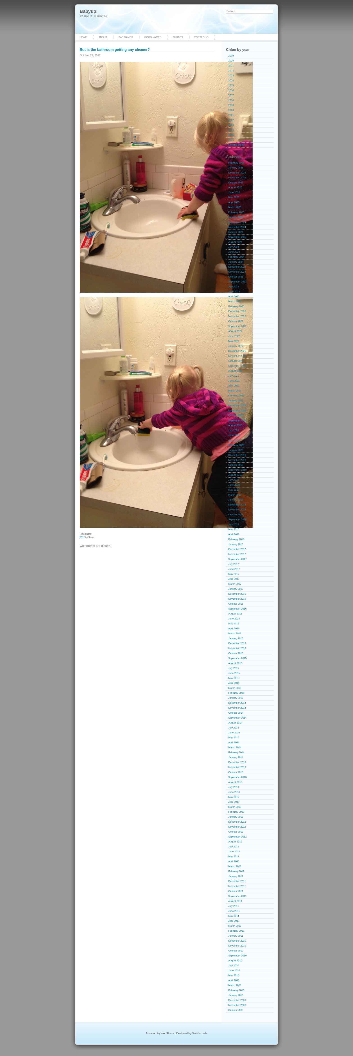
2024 (231, 130)
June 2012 (234, 851)
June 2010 (234, 970)
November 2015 (237, 648)
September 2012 (237, 836)
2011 (231, 65)
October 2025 (235, 182)
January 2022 (235, 346)
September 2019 (237, 470)
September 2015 (237, 658)
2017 (231, 95)
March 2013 (234, 807)
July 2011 (233, 906)
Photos (178, 37)
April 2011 (234, 920)
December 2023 (237, 266)
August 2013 (235, 782)
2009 (231, 55)
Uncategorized (236, 144)
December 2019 (237, 455)
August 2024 (235, 242)
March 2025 (234, 207)
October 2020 (235, 415)
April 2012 (234, 861)
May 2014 (233, 737)
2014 (231, 80)
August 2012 (235, 841)
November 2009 (237, 1005)
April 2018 (234, 534)
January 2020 (235, 450)
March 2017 (234, 584)
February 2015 (236, 693)
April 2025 (234, 202)
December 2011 (237, 881)
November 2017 (237, 554)
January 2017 (235, 588)
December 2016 (237, 593)
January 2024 (235, 261)
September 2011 (237, 896)
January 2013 (235, 816)
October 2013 (235, 772)
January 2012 (235, 876)
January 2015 (235, 697)
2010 (231, 60)
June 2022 (234, 336)
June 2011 (234, 911)
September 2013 (237, 777)
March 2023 (234, 301)
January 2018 (235, 544)
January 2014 (235, 757)
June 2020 (234, 435)
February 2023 (236, 306)
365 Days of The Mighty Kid (93, 16)
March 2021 (234, 390)
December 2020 (237, 405)
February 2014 (236, 752)
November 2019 (237, 460)
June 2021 (234, 380)
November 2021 (237, 356)
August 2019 (235, 474)
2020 (231, 110)
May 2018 (233, 529)
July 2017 (233, 564)
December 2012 (237, 821)
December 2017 (237, 549)
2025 (231, 135)
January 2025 (235, 217)
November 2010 (237, 945)
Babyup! (89, 11)
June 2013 (234, 792)
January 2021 (235, 400)
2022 (231, 120)
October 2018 (235, 514)
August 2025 (235, 187)
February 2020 (236, 445)
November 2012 (237, 826)
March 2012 (234, 866)
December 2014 (237, 702)
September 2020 (237, 420)
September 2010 (237, 955)
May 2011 (233, 916)
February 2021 (236, 395)
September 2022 (237, 326)
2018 (231, 100)
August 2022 (235, 331)
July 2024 (233, 247)
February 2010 (236, 990)
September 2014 (237, 717)
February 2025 (236, 212)
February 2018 (236, 539)
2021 (231, 115)
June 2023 (234, 291)
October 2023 (235, 276)
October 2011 (235, 891)
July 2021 (233, 375)
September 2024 (237, 237)
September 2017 (237, 559)
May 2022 (233, 341)
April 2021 (234, 385)
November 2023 (237, 271)
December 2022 (237, 311)
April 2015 (234, 683)
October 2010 (235, 950)
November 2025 (237, 177)
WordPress (167, 1033)
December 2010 (237, 940)
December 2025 (237, 172)
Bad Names (125, 37)
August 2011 (235, 901)
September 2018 (237, 519)
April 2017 (234, 579)
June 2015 (234, 673)
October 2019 (235, 465)
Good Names (152, 37)
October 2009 (235, 1010)
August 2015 (235, 663)
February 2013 (236, 811)
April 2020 (234, 440)
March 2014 (234, 747)
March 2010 (234, 985)
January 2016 (235, 638)
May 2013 (233, 797)
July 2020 (233, 430)
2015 (231, 85)
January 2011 (235, 935)
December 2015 (237, 643)
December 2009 (237, 1000)
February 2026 (236, 162)
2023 (231, 125)
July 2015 (233, 668)
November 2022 (237, 316)
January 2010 (235, 995)
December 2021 (237, 351)
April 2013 (234, 802)
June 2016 (234, 618)
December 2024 (237, 222)
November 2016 (237, 598)
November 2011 (237, 886)
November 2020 (237, 410)
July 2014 (233, 727)
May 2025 (233, 197)
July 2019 (233, 479)
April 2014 (234, 742)
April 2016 (234, 628)
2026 (231, 140)
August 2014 (235, 722)
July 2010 (233, 965)
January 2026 (235, 167)
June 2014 (234, 732)
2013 (231, 75)
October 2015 (235, 653)
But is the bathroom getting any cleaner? (115, 50)
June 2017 (234, 569)
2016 (231, 90)
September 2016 (237, 608)
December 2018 (237, 504)
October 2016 (235, 603)
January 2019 (235, 499)
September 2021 (237, 365)
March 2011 (234, 925)
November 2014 (237, 707)
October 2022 (235, 321)
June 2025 (234, 192)
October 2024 (235, 232)
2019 (231, 105)
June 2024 (234, 251)
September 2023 (237, 281)
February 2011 (236, 930)
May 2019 (233, 489)
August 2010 (235, 960)
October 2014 (235, 712)
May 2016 (233, 623)
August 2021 (235, 370)
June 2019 (234, 484)
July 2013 (233, 787)
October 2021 (235, 361)
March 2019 (234, 494)
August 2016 (235, 613)
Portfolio (201, 37)
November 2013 (237, 767)
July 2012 (233, 846)
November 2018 (237, 509)
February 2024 (236, 256)
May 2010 (233, 975)
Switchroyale (199, 1033)
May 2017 (233, 574)
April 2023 (234, 296)
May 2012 (233, 856)
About (103, 37)
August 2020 (235, 425)
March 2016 (234, 633)
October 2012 (235, 831)
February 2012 (236, 871)
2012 (82, 537)
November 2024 (237, 227)
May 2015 (233, 678)
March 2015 (234, 688)
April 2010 (234, 980)
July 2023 (233, 286)
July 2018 (233, 524)
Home (83, 37)
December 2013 (237, 762)
